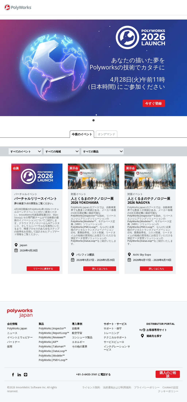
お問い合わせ (138, 7)
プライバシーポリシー (147, 387)
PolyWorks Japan (17, 328)
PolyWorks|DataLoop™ (53, 351)
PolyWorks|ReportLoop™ (54, 333)
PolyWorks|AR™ (48, 342)
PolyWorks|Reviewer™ (52, 337)
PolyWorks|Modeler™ (52, 355)
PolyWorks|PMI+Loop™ (53, 360)
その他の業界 (79, 346)
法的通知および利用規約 (117, 387)
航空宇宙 (77, 333)
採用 (9, 346)
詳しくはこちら (100, 268)
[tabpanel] (93, 68)
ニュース (12, 333)
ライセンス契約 (91, 387)
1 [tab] (93, 120)
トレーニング (111, 333)
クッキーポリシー (168, 391)
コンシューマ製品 (82, 337)
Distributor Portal (160, 324)
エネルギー (78, 342)
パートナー (13, 342)
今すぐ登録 (154, 103)
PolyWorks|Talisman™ (52, 346)
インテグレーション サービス (117, 348)
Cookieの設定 (170, 387)
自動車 (76, 328)
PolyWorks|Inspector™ (52, 328)
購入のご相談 (168, 374)
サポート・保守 (113, 328)
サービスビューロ (114, 342)
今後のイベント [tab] (82, 134)
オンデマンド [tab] (106, 134)
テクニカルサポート (115, 337)
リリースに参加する (43, 268)
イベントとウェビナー (20, 337)
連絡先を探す (151, 336)
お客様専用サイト (154, 330)
